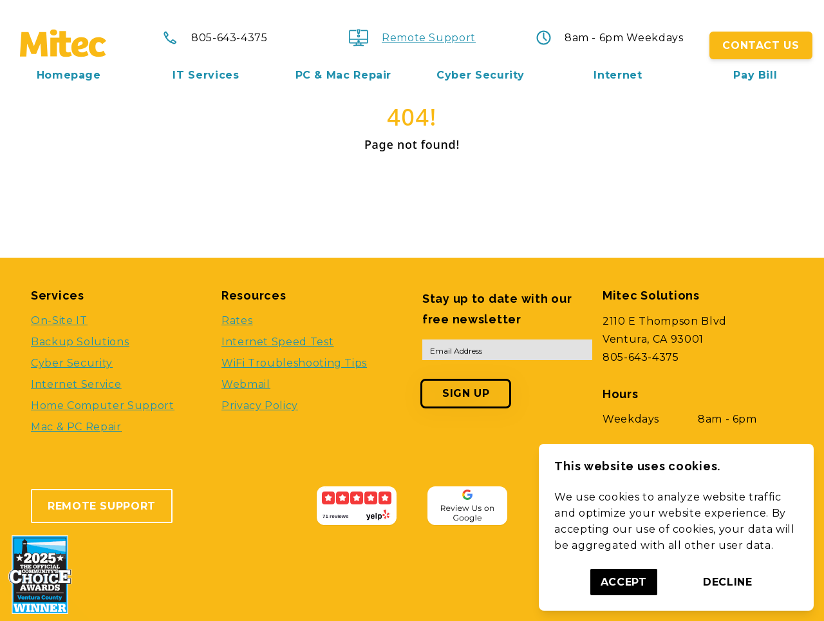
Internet (618, 75)
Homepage (69, 75)
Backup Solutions (80, 342)
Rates (236, 320)
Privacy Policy (259, 405)
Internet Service (76, 384)
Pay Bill (755, 75)
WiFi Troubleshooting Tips (294, 363)
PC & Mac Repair (343, 75)
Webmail (245, 384)
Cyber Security (480, 75)
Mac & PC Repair (76, 427)
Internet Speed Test (277, 342)
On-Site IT (59, 320)
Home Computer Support (102, 405)
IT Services (206, 75)
